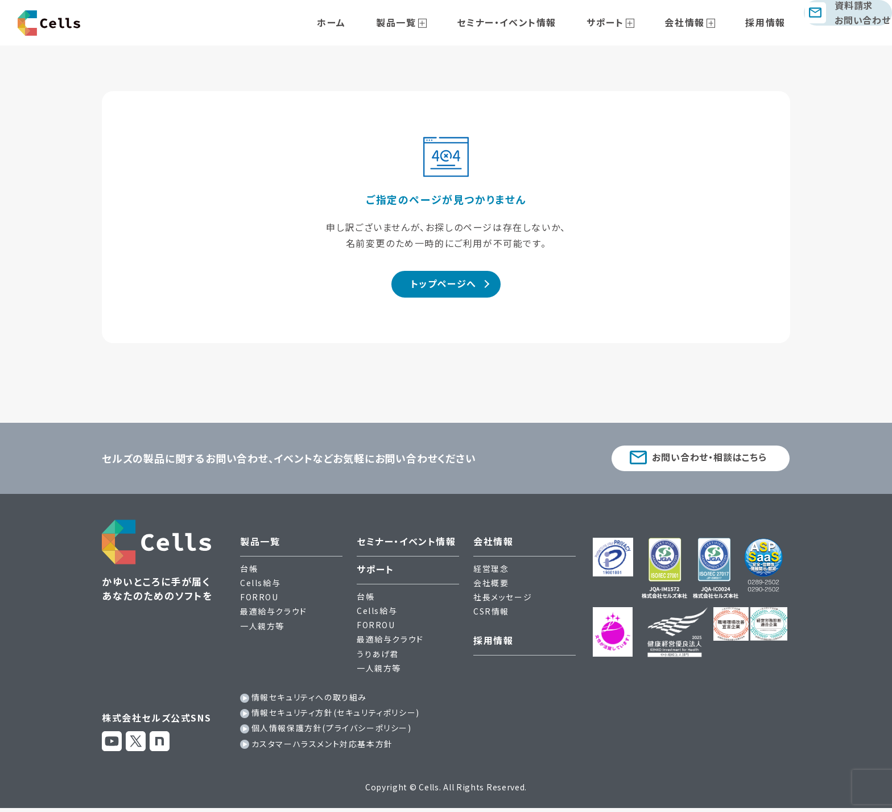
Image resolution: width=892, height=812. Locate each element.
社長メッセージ (502, 601)
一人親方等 (262, 630)
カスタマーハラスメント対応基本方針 (322, 747)
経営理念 (491, 572)
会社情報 (677, 22)
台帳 (249, 572)
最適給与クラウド (273, 615)
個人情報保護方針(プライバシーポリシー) (331, 732)
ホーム (372, 22)
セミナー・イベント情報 (523, 22)
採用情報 (746, 22)
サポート (609, 22)
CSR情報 (491, 615)
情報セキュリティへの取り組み (309, 701)
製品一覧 (425, 22)
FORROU (259, 601)
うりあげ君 (378, 657)
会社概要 (491, 587)
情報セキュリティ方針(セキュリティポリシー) (335, 717)
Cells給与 (260, 587)
